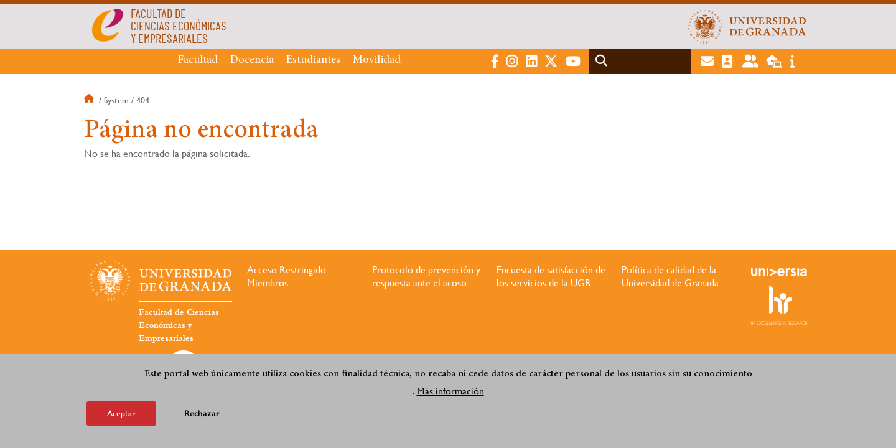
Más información (450, 391)
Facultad (198, 60)
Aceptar (121, 413)
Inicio (90, 100)
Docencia (252, 60)
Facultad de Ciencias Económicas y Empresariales (179, 325)
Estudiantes (313, 60)
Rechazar (202, 413)
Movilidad (377, 60)
